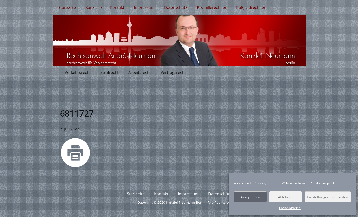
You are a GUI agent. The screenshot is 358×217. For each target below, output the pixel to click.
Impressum (144, 7)
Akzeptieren (250, 197)
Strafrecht (109, 72)
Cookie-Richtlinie (290, 208)
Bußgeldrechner (251, 7)
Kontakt (117, 7)
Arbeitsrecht (139, 72)
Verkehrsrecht (78, 72)
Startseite (67, 7)
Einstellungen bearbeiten (327, 197)
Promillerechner (212, 7)
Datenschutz (175, 7)
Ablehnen (285, 197)
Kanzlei (91, 7)
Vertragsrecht (173, 72)
